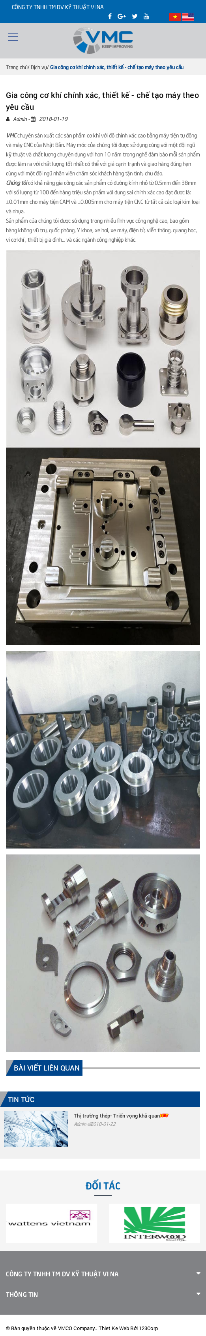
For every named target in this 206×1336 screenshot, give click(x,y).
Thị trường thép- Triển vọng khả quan (117, 1115)
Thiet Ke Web (114, 1328)
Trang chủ (17, 66)
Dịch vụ (39, 66)
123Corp (148, 1328)
